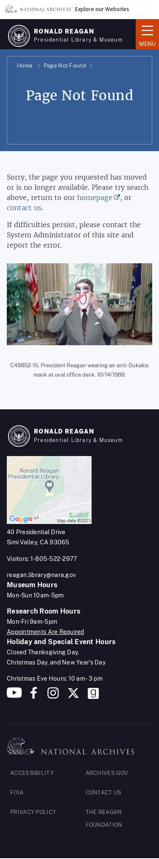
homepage (94, 198)
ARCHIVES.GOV (107, 773)
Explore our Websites (102, 9)
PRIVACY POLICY (33, 812)
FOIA (16, 792)
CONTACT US (104, 792)
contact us (24, 208)
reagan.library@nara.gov (41, 575)
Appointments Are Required (45, 631)
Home (24, 65)
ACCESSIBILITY (32, 773)
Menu (147, 33)
